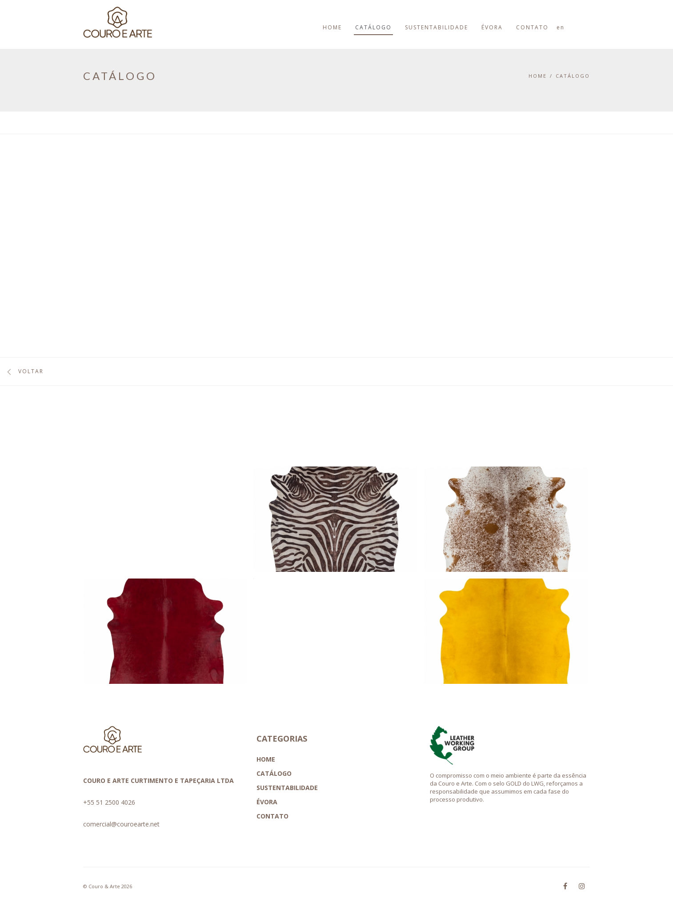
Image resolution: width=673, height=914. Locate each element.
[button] (161, 523)
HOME (265, 759)
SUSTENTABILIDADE (287, 787)
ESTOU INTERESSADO (516, 224)
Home (538, 75)
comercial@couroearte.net (121, 824)
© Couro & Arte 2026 (107, 886)
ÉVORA (266, 802)
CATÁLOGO (573, 75)
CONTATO (272, 816)
